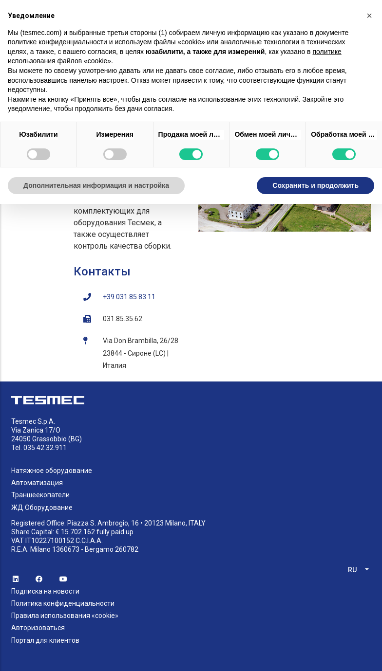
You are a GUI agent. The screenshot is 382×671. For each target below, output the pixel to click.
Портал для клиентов (45, 640)
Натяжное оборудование (51, 470)
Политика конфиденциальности (63, 603)
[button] (369, 15)
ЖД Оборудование (42, 507)
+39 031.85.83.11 (129, 297)
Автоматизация (37, 483)
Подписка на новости (45, 591)
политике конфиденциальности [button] (57, 42)
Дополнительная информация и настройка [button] (96, 185)
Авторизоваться (38, 628)
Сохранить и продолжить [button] (315, 185)
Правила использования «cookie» (64, 615)
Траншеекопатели (40, 495)
